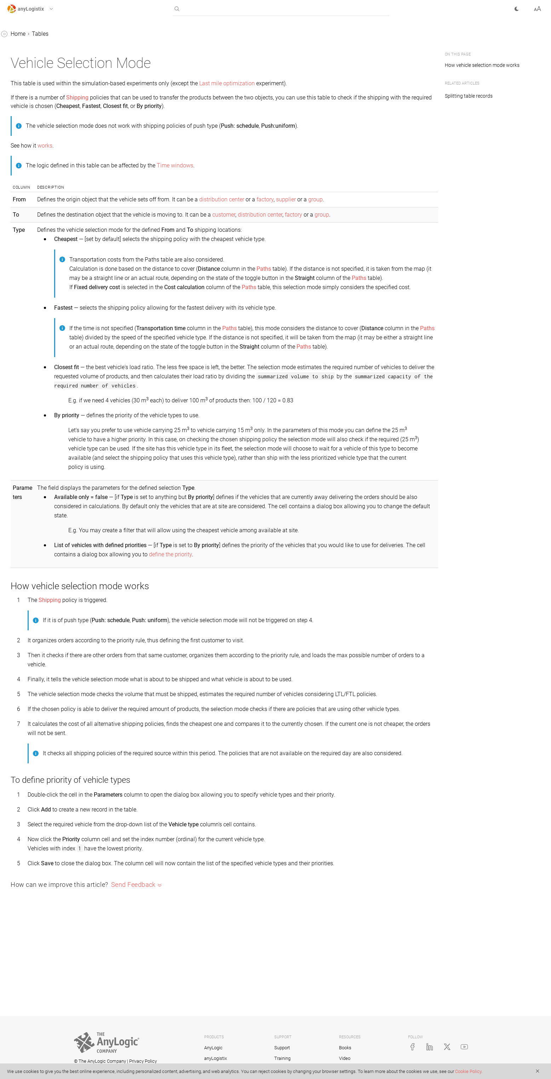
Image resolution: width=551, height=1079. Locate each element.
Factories (24, 277)
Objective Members (37, 411)
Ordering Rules (31, 424)
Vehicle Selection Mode (42, 761)
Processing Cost (33, 492)
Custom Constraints (38, 182)
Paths (20, 438)
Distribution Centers (37, 236)
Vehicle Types (30, 774)
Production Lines (34, 613)
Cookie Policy (468, 1071)
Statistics (18, 788)
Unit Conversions (34, 734)
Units (20, 747)
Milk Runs (25, 398)
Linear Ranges (31, 344)
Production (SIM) (34, 572)
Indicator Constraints (39, 317)
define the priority (374, 600)
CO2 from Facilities (37, 142)
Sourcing (24, 680)
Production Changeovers (44, 599)
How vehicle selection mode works (483, 65)
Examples (19, 814)
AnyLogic (213, 1047)
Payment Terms (33, 451)
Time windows (281, 165)
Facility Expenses (35, 263)
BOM (19, 129)
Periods (22, 478)
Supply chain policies (39, 75)
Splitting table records (469, 96)
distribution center (327, 199)
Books (345, 1047)
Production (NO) (33, 559)
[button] (36, 8)
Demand (23, 209)
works (151, 145)
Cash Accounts (32, 169)
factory (370, 199)
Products (24, 626)
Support (282, 1047)
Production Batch (35, 586)
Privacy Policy (143, 1061)
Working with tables (38, 88)
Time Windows (32, 720)
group (421, 199)
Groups (22, 303)
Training (282, 1058)
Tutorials (18, 801)
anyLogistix (21, 34)
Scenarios (19, 48)
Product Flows (31, 519)
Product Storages (34, 546)
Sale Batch (26, 640)
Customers (26, 196)
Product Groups (32, 532)
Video (344, 1058)
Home (124, 33)
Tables (15, 61)
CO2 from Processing (39, 156)
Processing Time (34, 505)
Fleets (20, 290)
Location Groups (33, 371)
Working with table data (43, 102)
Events (21, 250)
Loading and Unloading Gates (50, 357)
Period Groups (31, 465)
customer (329, 214)
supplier (391, 199)
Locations (25, 384)
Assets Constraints (36, 115)
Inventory (24, 330)
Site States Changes (38, 653)
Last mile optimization (333, 83)
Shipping (24, 667)
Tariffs (21, 707)
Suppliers (24, 693)
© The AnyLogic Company (100, 1061)
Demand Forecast (35, 223)
